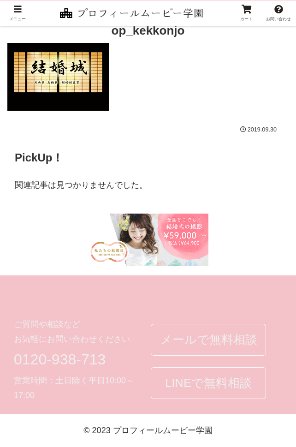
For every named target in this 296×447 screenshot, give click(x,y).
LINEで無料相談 (208, 382)
